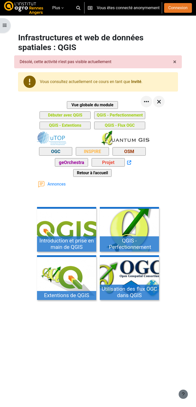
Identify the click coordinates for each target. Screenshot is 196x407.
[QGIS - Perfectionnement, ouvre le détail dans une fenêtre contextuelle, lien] (129, 230)
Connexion (178, 7)
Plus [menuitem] (56, 7)
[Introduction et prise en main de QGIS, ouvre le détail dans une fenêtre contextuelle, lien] (66, 230)
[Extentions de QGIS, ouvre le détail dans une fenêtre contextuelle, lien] (66, 278)
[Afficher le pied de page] (183, 394)
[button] (78, 8)
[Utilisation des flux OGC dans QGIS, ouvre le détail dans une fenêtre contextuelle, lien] (129, 278)
